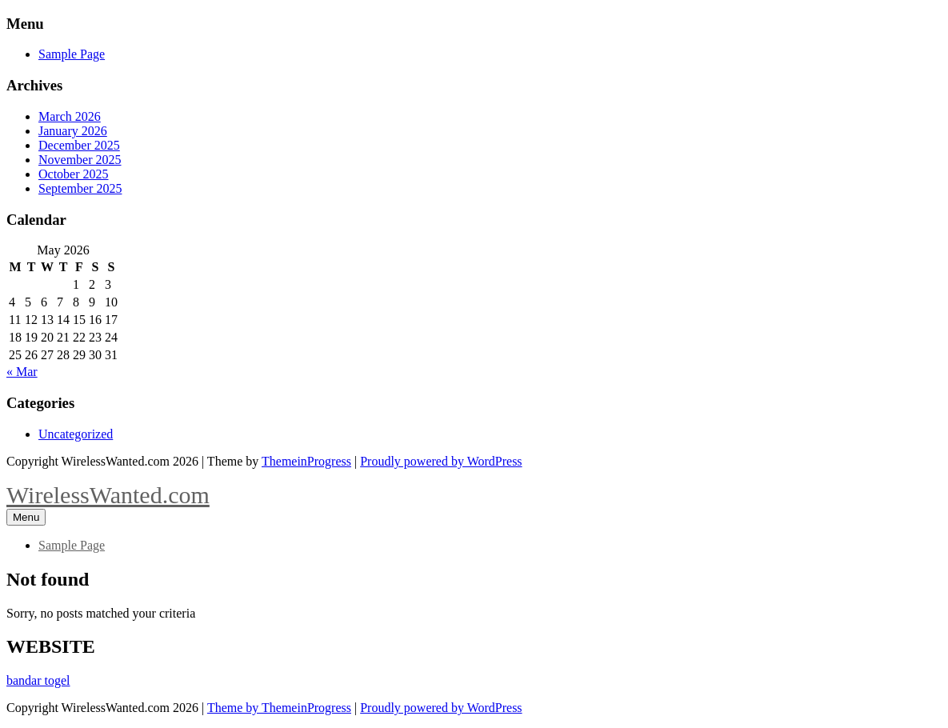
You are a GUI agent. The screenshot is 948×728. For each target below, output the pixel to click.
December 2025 (79, 145)
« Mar (22, 371)
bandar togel (38, 680)
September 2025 (80, 188)
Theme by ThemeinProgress (279, 707)
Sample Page (71, 54)
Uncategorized (75, 434)
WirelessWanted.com (108, 495)
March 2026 (69, 116)
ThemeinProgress (306, 461)
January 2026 (72, 131)
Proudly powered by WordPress (441, 461)
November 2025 (80, 159)
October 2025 (73, 174)
